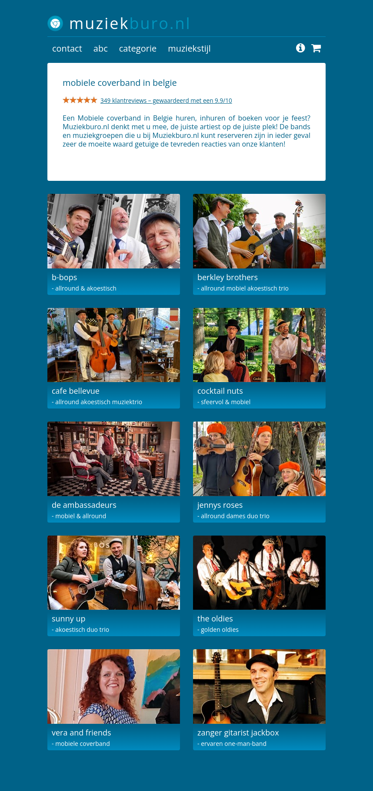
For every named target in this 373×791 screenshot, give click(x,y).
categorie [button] (138, 48)
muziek (130, 23)
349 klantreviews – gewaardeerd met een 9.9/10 (166, 100)
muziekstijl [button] (189, 48)
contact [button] (67, 48)
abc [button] (100, 48)
